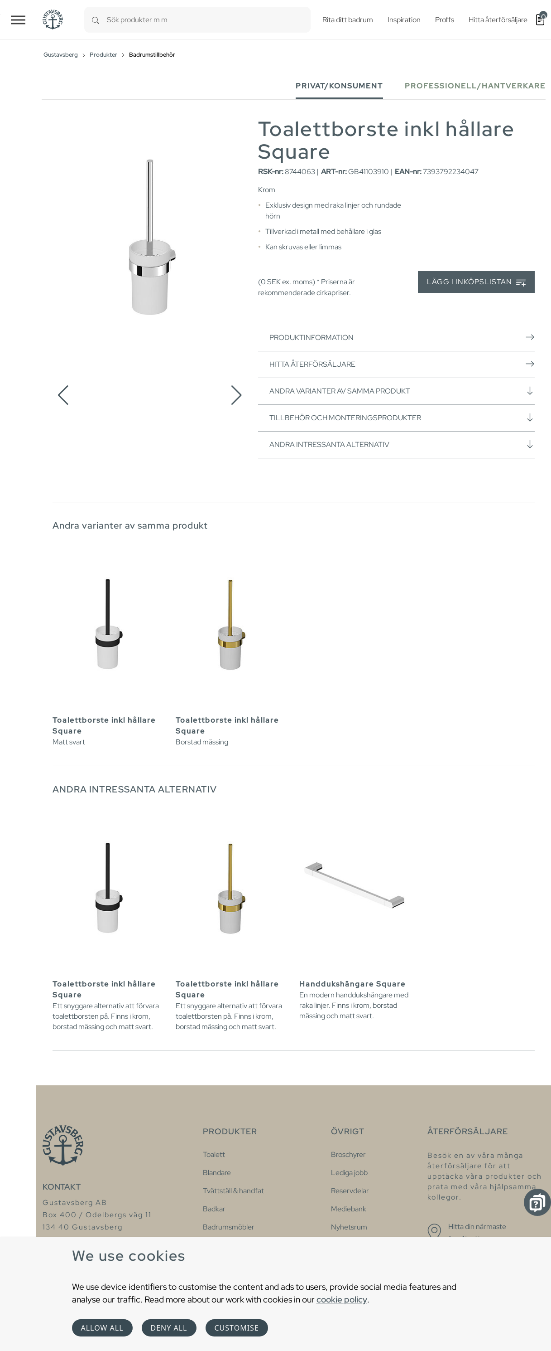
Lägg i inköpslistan (476, 282)
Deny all (169, 1328)
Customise (237, 1328)
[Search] (95, 19)
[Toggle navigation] (18, 19)
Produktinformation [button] (402, 337)
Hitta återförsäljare (402, 364)
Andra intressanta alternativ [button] (402, 444)
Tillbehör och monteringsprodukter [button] (402, 418)
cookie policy (341, 1299)
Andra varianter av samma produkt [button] (402, 391)
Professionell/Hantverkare (475, 86)
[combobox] (209, 19)
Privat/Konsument (339, 86)
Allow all (102, 1328)
